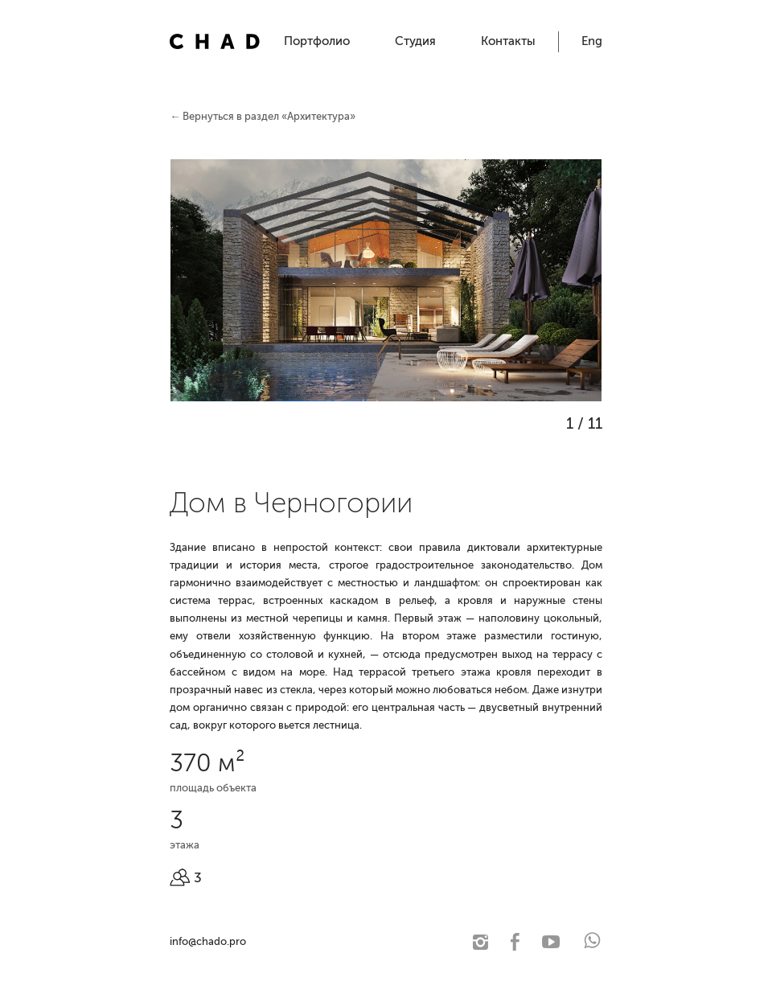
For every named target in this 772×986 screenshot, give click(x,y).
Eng (591, 41)
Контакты (508, 41)
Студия (415, 41)
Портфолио (317, 41)
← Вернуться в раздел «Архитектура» (262, 116)
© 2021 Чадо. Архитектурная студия (335, 941)
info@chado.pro (208, 941)
